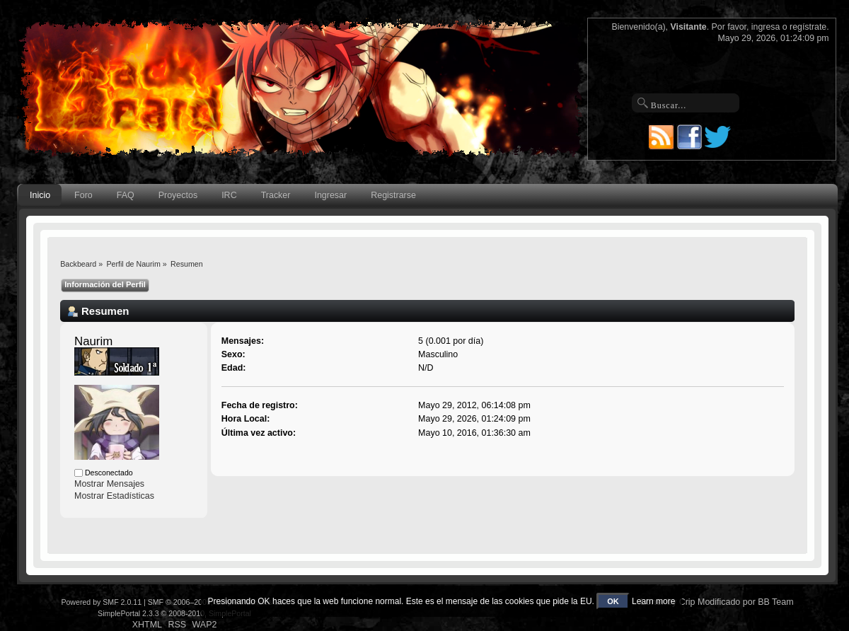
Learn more (653, 601)
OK (613, 601)
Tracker (276, 195)
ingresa (765, 27)
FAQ (125, 195)
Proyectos (177, 195)
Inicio (40, 195)
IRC (228, 195)
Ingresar (330, 195)
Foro (83, 195)
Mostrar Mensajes (109, 484)
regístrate (808, 27)
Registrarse (393, 195)
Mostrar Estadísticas (114, 496)
